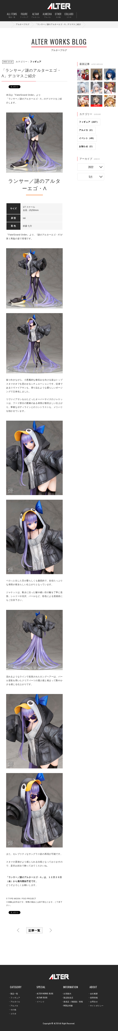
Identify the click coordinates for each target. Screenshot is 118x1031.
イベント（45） (87, 138)
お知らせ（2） (86, 146)
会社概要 (94, 993)
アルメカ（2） (86, 130)
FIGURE (24, 15)
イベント (41, 1001)
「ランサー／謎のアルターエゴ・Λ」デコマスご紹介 (58, 24)
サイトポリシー (97, 1005)
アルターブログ (22, 24)
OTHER (58, 15)
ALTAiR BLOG (42, 997)
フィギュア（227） (89, 122)
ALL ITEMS (12, 15)
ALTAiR (35, 15)
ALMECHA (47, 15)
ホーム (9, 24)
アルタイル (15, 1001)
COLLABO (69, 15)
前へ (18, 930)
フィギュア (35, 61)
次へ (51, 930)
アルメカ (14, 1005)
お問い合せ (102, 15)
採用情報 (94, 997)
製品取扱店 (68, 997)
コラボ (13, 1013)
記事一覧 (34, 930)
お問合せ (94, 1001)
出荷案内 (92, 15)
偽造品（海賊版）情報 (73, 1001)
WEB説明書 (68, 1005)
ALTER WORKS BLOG (45, 993)
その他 (13, 1009)
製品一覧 (14, 993)
